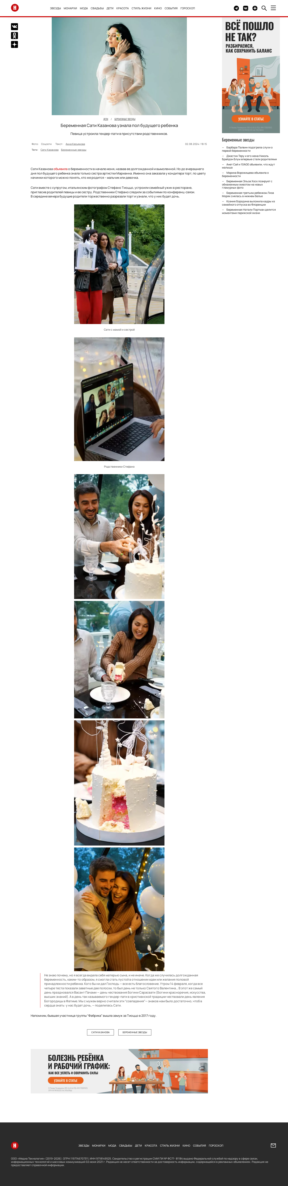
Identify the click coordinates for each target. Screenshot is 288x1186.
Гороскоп (187, 8)
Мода (84, 8)
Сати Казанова (49, 149)
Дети (110, 8)
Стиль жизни (141, 8)
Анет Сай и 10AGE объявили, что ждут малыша (248, 166)
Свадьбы (97, 8)
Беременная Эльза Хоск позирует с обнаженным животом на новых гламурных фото (247, 184)
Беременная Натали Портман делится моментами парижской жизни (249, 211)
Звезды (55, 8)
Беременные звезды (73, 149)
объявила (60, 169)
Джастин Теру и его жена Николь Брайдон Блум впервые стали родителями (249, 157)
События (171, 8)
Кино (158, 8)
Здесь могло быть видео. (222, 8)
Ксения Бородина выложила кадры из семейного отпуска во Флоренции (248, 202)
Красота (122, 8)
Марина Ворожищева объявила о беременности (245, 174)
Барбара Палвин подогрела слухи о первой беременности (247, 148)
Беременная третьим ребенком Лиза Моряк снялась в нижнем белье (248, 194)
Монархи (70, 8)
